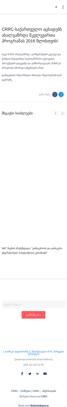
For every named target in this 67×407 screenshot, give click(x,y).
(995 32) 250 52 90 (33, 364)
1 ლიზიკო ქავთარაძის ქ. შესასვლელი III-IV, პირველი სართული (33, 352)
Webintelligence (39, 405)
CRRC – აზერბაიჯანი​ (44, 391)
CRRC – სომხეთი (20, 391)
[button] (56, 7)
